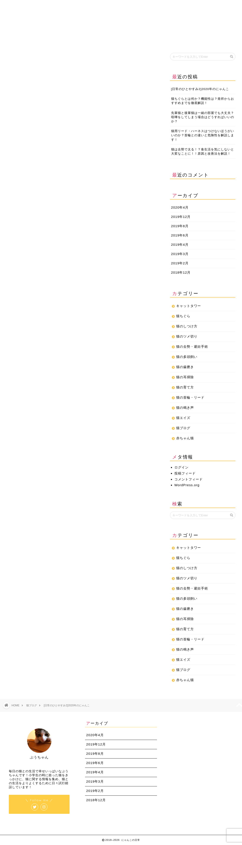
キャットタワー (188, 306)
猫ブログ (14, 59)
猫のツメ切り (186, 336)
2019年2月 (180, 263)
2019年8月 (180, 226)
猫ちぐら (183, 316)
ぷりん (15, 492)
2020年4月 (180, 207)
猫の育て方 (185, 387)
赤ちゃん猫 (185, 438)
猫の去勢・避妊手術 (192, 346)
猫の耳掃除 (185, 377)
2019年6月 (180, 235)
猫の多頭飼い (186, 357)
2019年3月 (180, 254)
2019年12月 (181, 217)
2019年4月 (180, 244)
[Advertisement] (82, 207)
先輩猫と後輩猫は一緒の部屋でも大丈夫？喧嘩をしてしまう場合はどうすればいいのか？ (202, 117)
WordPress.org (187, 485)
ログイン (181, 467)
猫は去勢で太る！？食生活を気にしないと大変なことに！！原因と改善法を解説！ (202, 151)
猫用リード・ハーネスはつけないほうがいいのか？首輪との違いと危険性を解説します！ (202, 135)
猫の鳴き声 (185, 407)
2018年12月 (181, 272)
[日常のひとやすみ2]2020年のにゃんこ (200, 89)
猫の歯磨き (185, 367)
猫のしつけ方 (186, 326)
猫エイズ (183, 418)
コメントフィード (188, 479)
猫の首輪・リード (190, 397)
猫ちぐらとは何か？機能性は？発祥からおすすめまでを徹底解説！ (202, 101)
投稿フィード (185, 473)
